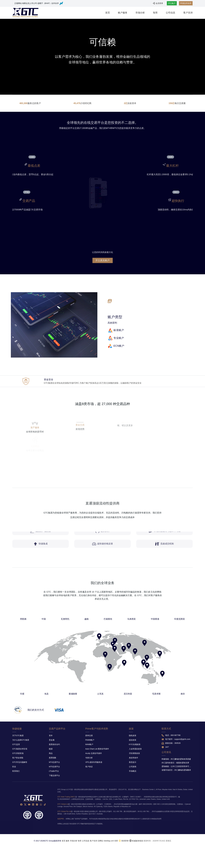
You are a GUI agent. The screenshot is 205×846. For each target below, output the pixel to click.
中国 (83, 645)
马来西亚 (111, 645)
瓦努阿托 (90, 645)
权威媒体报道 (137, 841)
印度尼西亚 (127, 645)
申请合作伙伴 (185, 3)
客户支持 (188, 12)
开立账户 (171, 3)
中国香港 (119, 645)
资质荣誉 (125, 841)
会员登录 (157, 3)
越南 (97, 645)
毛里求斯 (119, 669)
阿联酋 (77, 645)
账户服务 (122, 12)
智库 (155, 12)
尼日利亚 (110, 669)
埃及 (84, 669)
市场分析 (140, 12)
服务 (67, 841)
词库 (116, 841)
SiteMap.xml (109, 841)
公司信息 (170, 12)
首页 (107, 12)
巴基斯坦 (104, 645)
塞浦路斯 (93, 669)
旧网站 (100, 841)
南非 (128, 669)
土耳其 (102, 669)
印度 (76, 669)
